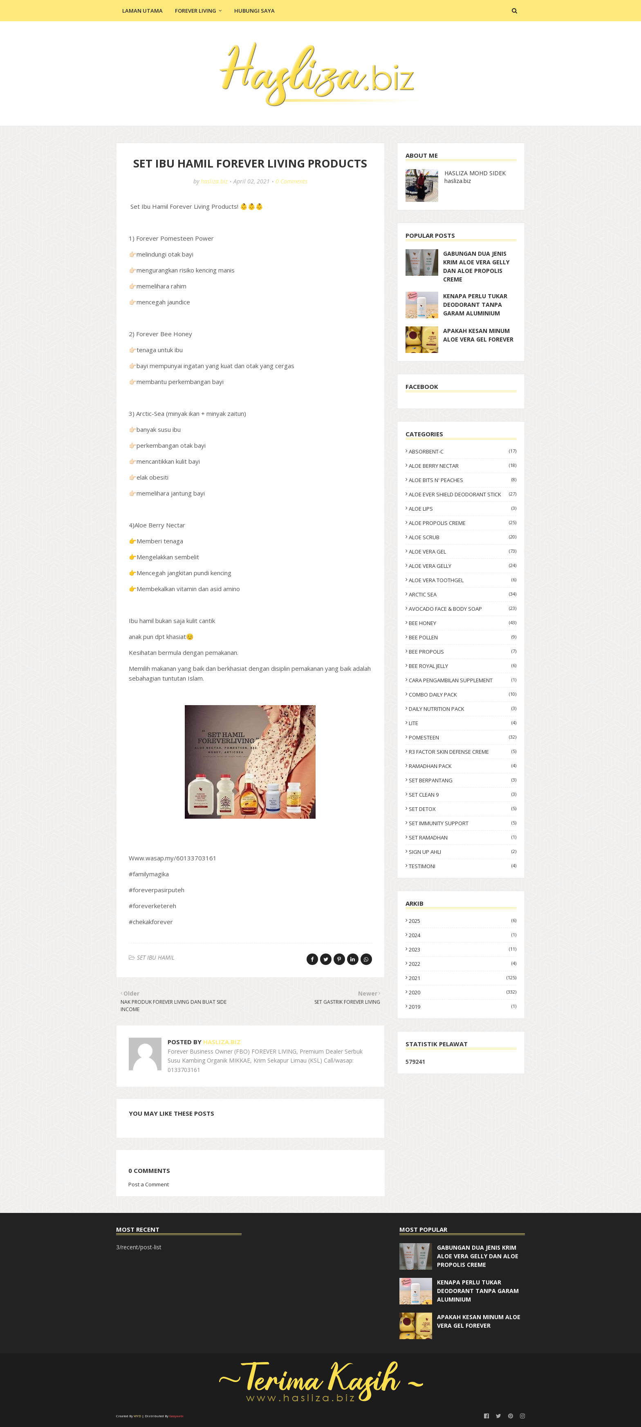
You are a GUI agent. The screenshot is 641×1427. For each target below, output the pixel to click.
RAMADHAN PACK (462, 766)
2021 (462, 978)
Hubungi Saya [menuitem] (254, 10)
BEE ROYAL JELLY (462, 666)
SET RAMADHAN (462, 837)
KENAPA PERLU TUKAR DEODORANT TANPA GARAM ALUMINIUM (475, 304)
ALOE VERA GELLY (462, 565)
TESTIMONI (462, 866)
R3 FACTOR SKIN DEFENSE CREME (462, 751)
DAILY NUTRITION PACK (462, 708)
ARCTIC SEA (462, 594)
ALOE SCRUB (462, 537)
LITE (462, 723)
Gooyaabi (176, 1416)
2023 (462, 949)
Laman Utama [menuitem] (142, 10)
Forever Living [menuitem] (195, 10)
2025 (462, 921)
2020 (462, 992)
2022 (462, 963)
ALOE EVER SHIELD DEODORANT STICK (462, 494)
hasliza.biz (214, 181)
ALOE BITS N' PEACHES (462, 480)
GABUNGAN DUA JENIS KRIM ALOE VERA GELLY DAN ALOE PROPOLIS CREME (476, 266)
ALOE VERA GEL (462, 551)
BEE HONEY (462, 623)
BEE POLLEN (462, 637)
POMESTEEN (462, 737)
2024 (462, 935)
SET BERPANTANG (462, 780)
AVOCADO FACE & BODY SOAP (462, 608)
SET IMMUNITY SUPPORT (462, 823)
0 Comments (291, 181)
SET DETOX (462, 809)
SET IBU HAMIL (156, 957)
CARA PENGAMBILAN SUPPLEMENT (462, 680)
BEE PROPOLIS (462, 651)
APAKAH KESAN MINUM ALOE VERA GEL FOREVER (478, 335)
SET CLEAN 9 (462, 794)
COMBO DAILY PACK (462, 694)
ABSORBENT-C (462, 451)
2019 (462, 1006)
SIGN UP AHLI (462, 851)
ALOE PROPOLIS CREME (462, 523)
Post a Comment (148, 1184)
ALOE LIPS (462, 508)
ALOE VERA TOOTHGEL (462, 580)
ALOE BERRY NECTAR (462, 465)
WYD (137, 1416)
